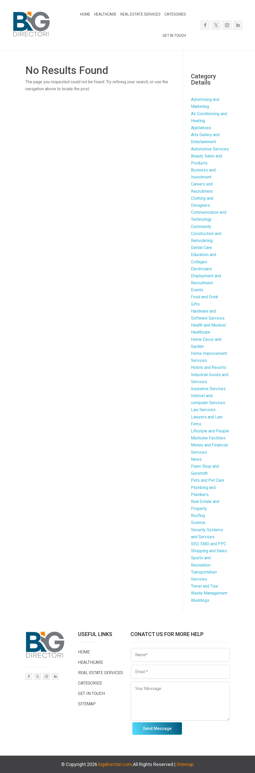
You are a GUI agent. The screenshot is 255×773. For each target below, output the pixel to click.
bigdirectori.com (115, 764)
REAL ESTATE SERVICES (140, 14)
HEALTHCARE (105, 14)
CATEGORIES (175, 14)
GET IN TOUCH (174, 35)
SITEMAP (87, 703)
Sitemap (185, 764)
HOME (85, 14)
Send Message (157, 728)
